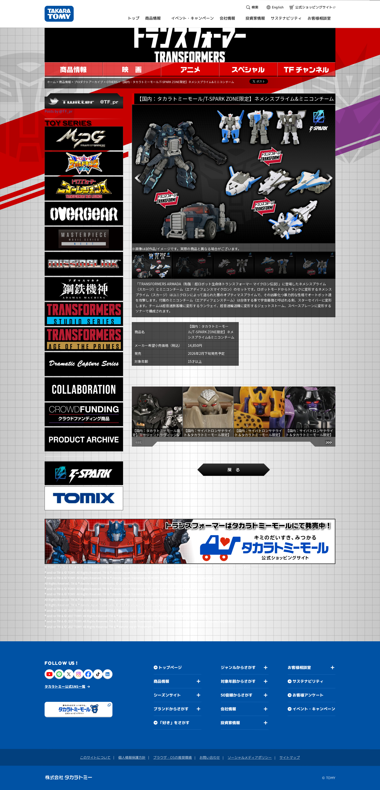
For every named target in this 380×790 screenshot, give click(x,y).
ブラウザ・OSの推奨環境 (172, 757)
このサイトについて (95, 757)
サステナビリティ (308, 681)
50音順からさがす (237, 695)
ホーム (51, 82)
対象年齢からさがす (238, 681)
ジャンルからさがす (238, 667)
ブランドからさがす (171, 709)
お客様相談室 (299, 667)
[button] (138, 178)
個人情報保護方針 (131, 757)
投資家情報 (230, 722)
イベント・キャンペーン (314, 709)
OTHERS (112, 82)
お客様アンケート (308, 695)
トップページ (170, 667)
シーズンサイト (167, 695)
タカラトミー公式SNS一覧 (65, 686)
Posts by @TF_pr (58, 111)
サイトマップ (289, 757)
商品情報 (65, 82)
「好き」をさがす (174, 722)
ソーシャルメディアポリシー (250, 757)
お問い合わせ (209, 757)
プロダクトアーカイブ (88, 82)
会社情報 (228, 709)
